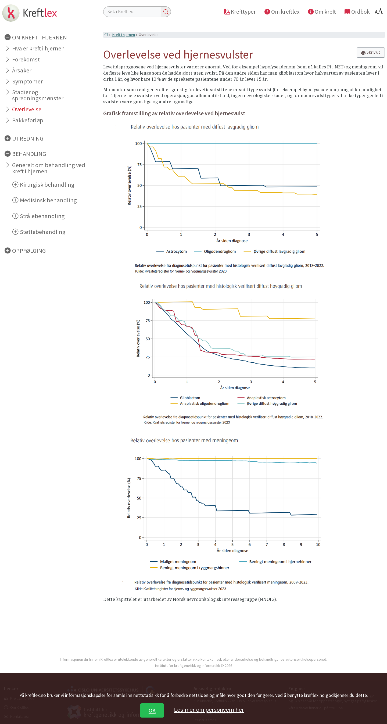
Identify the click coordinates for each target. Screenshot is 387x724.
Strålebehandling (42, 216)
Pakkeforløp (27, 120)
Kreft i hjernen (123, 34)
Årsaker (21, 70)
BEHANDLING (29, 153)
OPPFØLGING (29, 250)
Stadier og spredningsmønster (37, 95)
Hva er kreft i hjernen (38, 48)
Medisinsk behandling (48, 200)
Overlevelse (26, 109)
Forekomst (26, 59)
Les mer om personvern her (209, 710)
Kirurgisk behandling (47, 184)
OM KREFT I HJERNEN (39, 37)
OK (152, 710)
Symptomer (27, 81)
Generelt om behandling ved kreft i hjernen (48, 168)
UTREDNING (28, 138)
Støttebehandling (43, 232)
